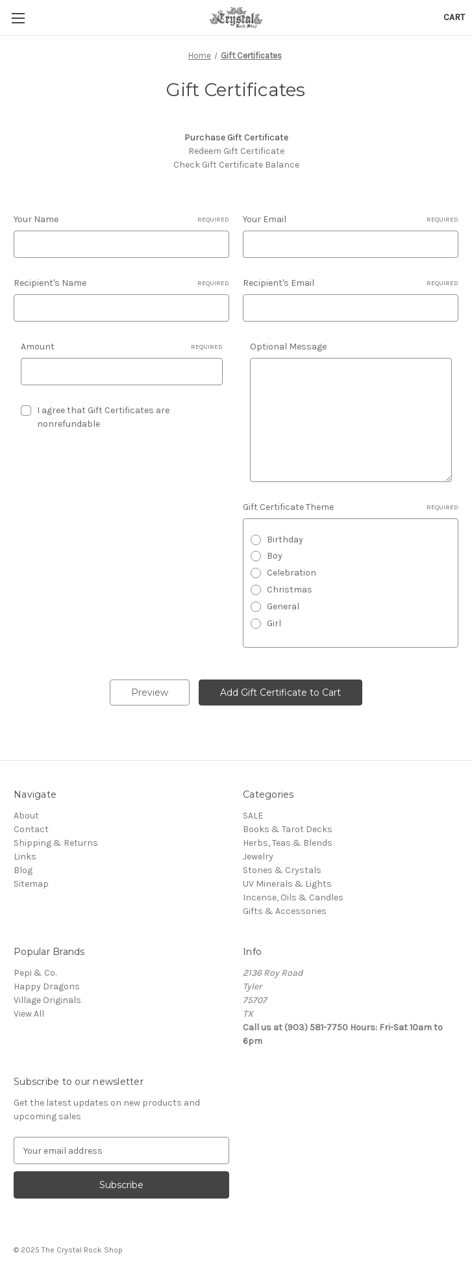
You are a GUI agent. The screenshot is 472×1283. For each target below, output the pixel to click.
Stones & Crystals (282, 870)
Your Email (350, 219)
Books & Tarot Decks (287, 829)
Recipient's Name (121, 283)
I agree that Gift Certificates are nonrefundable (103, 417)
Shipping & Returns (56, 842)
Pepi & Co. (35, 972)
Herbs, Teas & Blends (287, 842)
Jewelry (258, 856)
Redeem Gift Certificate (236, 151)
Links (25, 856)
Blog (23, 870)
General (283, 606)
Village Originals (47, 1000)
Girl (274, 623)
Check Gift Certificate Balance (236, 164)
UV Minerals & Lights (287, 883)
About (26, 815)
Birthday (285, 539)
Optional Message (288, 346)
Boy (274, 555)
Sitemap (31, 883)
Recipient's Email (350, 283)
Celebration (291, 572)
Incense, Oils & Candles (293, 897)
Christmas (289, 589)
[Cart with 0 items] (454, 17)
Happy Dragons (47, 986)
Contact (31, 829)
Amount (122, 347)
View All (29, 1013)
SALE (253, 815)
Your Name (121, 219)
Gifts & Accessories (285, 911)
